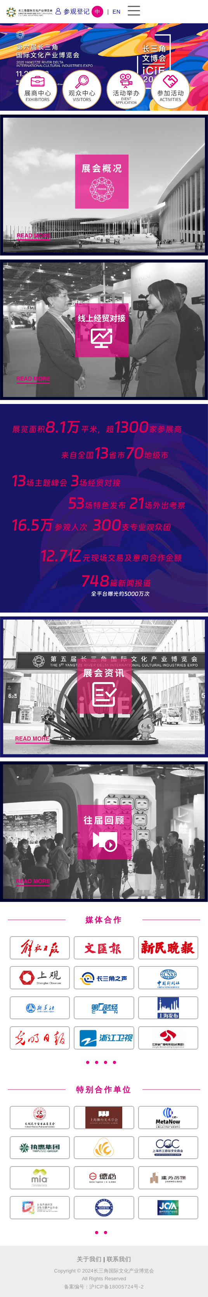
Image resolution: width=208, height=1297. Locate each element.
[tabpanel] (104, 992)
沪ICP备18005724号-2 (116, 1287)
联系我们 (119, 1259)
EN (117, 12)
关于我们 (90, 1259)
